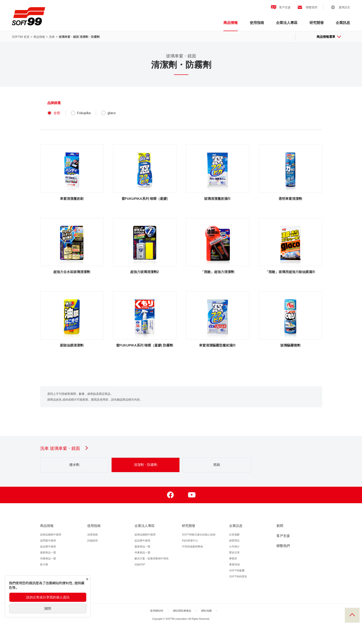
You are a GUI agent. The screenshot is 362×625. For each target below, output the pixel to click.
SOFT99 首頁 (20, 37)
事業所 (233, 558)
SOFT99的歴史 (238, 576)
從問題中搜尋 (48, 540)
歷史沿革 (234, 552)
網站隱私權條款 (182, 610)
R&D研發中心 (190, 540)
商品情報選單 (328, 36)
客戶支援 (285, 7)
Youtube (192, 495)
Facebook (170, 495)
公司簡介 (234, 546)
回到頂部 (352, 615)
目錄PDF (140, 564)
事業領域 (234, 564)
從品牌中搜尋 (48, 546)
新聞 (279, 526)
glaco (108, 113)
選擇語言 (344, 7)
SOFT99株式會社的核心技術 (199, 534)
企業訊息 (343, 23)
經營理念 (234, 540)
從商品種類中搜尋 (50, 534)
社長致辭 (234, 534)
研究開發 (316, 23)
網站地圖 (206, 610)
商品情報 (230, 23)
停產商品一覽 (48, 558)
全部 (53, 113)
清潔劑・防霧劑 (145, 465)
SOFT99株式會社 (28, 16)
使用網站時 (156, 610)
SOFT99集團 (236, 570)
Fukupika (81, 113)
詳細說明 (92, 540)
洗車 (52, 37)
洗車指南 (92, 534)
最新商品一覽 (48, 552)
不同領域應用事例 (192, 546)
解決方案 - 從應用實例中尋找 (151, 558)
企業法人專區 (286, 23)
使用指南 (257, 23)
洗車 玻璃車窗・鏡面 (63, 448)
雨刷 (216, 465)
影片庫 (44, 564)
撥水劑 (74, 465)
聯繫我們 (311, 7)
